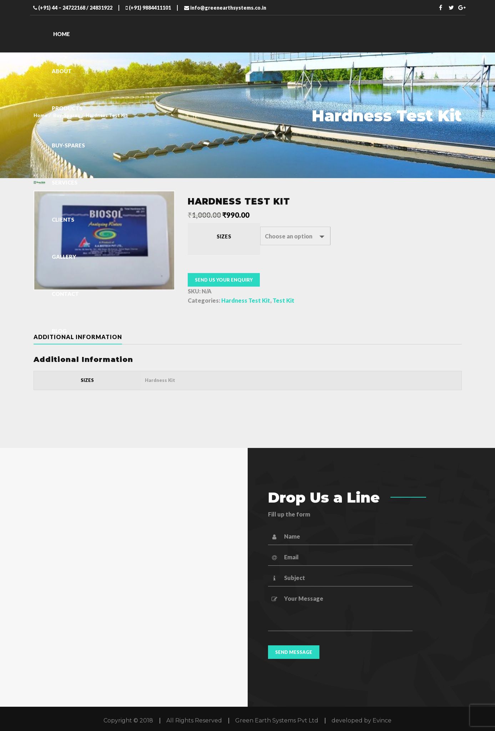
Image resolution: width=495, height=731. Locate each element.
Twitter (451, 7)
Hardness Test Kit (245, 300)
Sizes (224, 236)
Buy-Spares (66, 115)
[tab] (83, 336)
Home (40, 115)
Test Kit (283, 300)
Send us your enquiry (224, 280)
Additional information (78, 336)
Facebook (440, 7)
